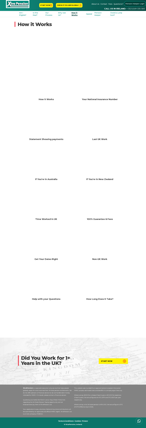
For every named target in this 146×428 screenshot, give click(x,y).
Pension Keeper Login (134, 4)
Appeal (89, 14)
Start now (45, 5)
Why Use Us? (62, 14)
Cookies (78, 421)
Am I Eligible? (22, 14)
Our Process (48, 14)
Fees (110, 4)
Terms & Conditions (66, 421)
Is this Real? (35, 14)
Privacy (85, 421)
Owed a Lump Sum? (116, 14)
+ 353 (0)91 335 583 (135, 9)
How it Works (74, 14)
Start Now (106, 361)
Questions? (118, 4)
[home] (17, 4)
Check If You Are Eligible (67, 5)
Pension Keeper (98, 14)
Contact (103, 4)
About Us (95, 4)
